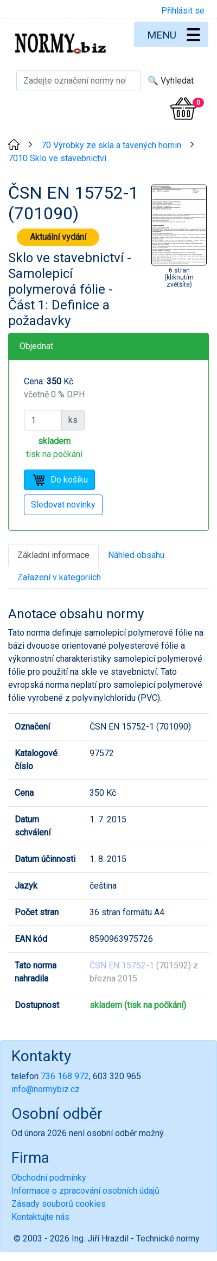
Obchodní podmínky (48, 1178)
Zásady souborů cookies (58, 1204)
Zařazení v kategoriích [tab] (59, 577)
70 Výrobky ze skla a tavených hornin (111, 145)
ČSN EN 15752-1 (122, 965)
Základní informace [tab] (53, 555)
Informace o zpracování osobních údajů (85, 1191)
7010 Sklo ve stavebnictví (57, 158)
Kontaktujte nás (40, 1217)
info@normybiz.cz (45, 1089)
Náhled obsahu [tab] (136, 555)
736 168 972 (65, 1076)
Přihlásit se (183, 10)
